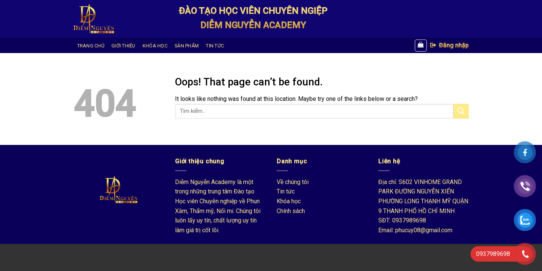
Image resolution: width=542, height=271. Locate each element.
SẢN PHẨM (187, 46)
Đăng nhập (449, 45)
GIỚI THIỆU (123, 46)
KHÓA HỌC (155, 46)
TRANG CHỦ (90, 46)
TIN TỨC (215, 46)
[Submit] (461, 111)
